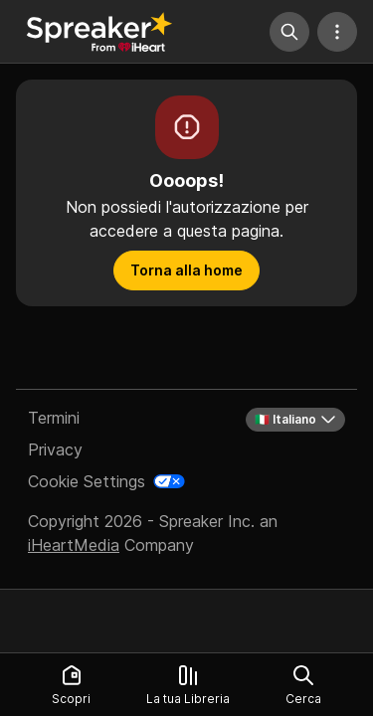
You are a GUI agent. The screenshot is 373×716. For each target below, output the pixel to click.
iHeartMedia (73, 545)
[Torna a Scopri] (99, 32)
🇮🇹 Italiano (295, 420)
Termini (54, 418)
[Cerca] (289, 32)
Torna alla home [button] (186, 270)
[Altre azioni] (337, 32)
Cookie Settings (86, 481)
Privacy (55, 449)
